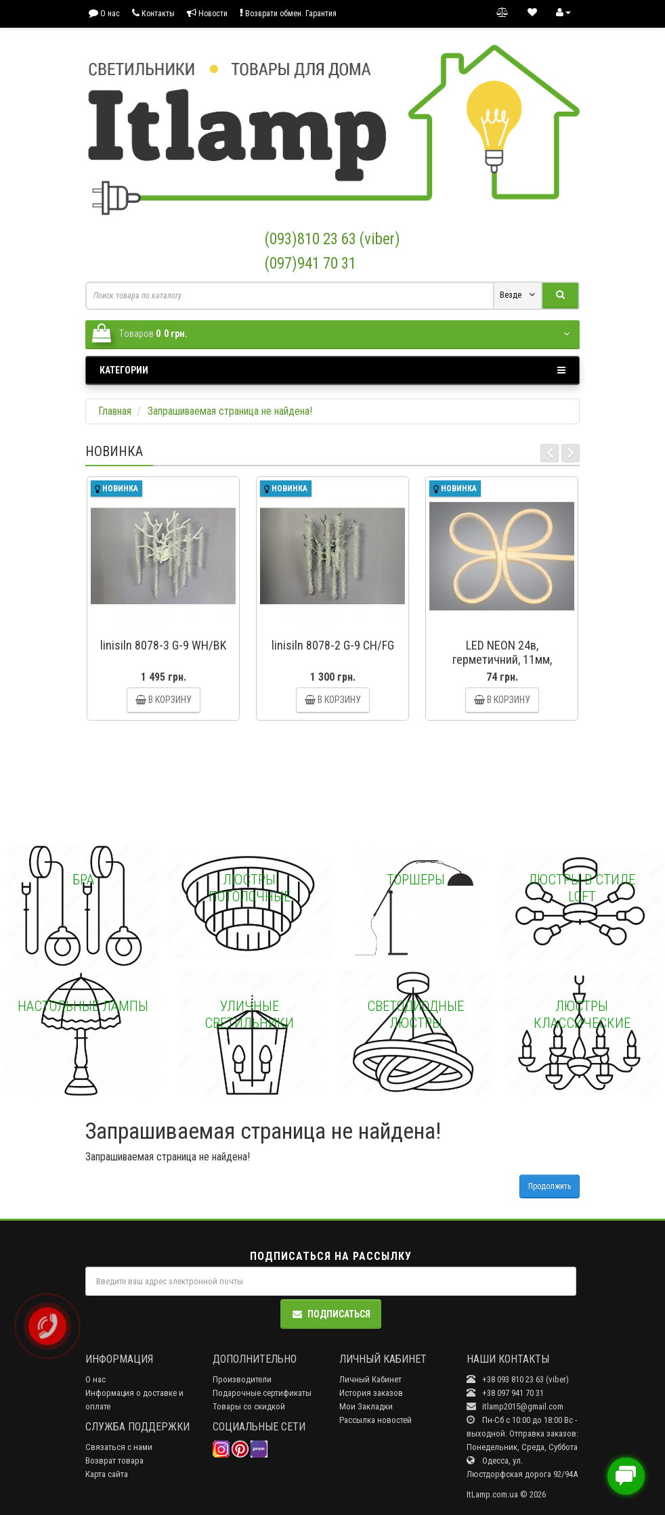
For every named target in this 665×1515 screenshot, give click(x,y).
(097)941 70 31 (310, 263)
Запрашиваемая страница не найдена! (230, 411)
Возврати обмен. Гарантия (288, 13)
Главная (114, 411)
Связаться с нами (118, 1447)
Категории (332, 370)
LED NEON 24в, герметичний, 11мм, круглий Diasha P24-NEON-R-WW (501, 666)
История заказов (371, 1393)
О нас (104, 13)
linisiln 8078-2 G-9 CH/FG (333, 645)
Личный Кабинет (370, 1379)
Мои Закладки (366, 1406)
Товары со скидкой (249, 1406)
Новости (207, 13)
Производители (242, 1379)
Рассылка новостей (375, 1420)
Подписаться (330, 1314)
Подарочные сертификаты (262, 1393)
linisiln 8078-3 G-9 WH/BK (163, 645)
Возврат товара (114, 1460)
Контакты (153, 13)
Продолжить (549, 1186)
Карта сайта (106, 1474)
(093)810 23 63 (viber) (332, 239)
